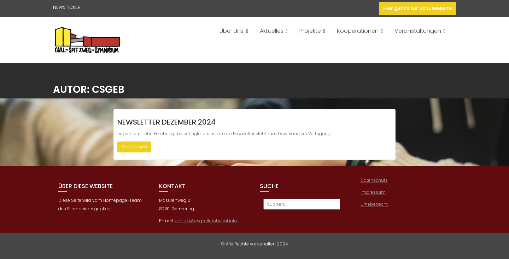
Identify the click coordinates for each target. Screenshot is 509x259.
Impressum (373, 193)
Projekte (310, 31)
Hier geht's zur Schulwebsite (417, 8)
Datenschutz (374, 181)
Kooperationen (358, 31)
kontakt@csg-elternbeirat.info (206, 222)
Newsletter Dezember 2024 (166, 122)
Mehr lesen (134, 146)
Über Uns (232, 31)
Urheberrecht (374, 205)
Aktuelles (271, 31)
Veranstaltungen (417, 31)
